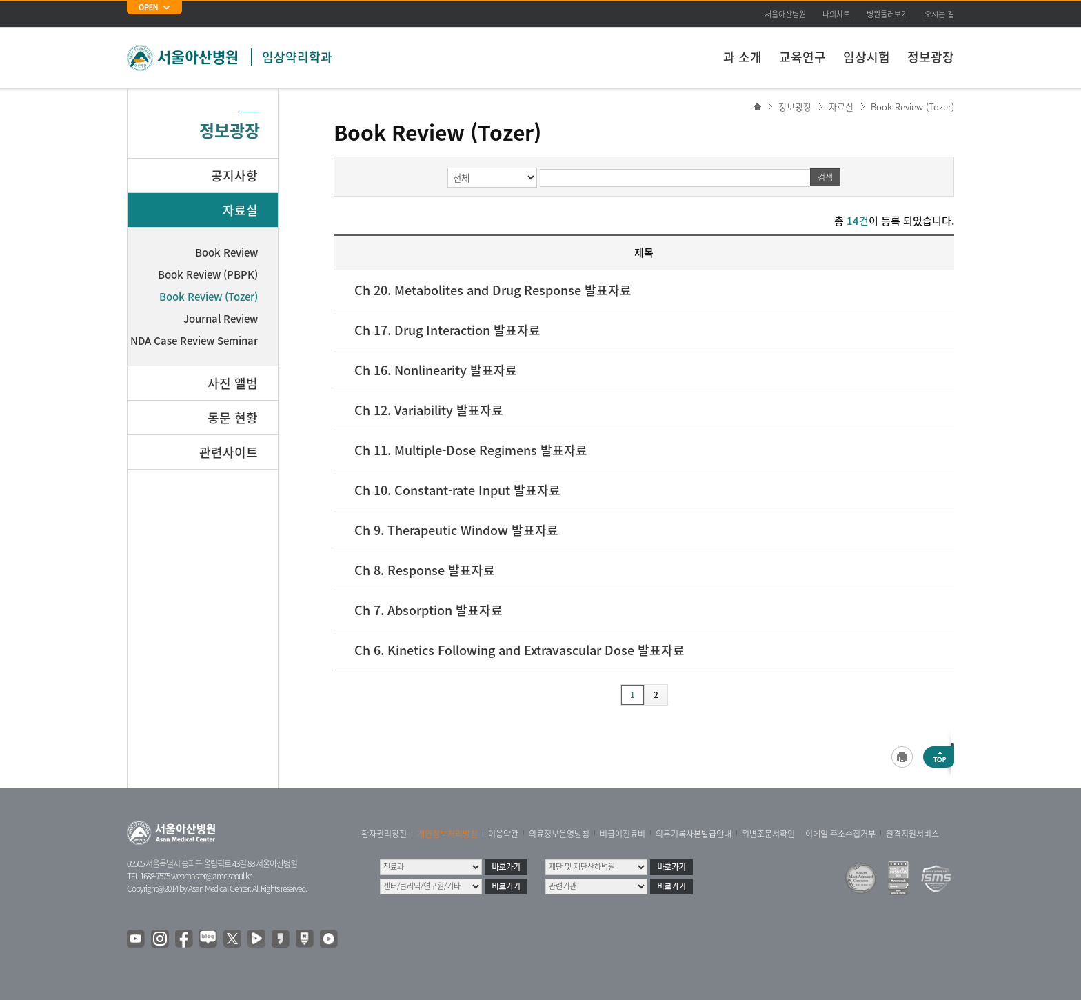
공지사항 (234, 175)
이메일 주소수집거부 (840, 834)
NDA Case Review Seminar (194, 340)
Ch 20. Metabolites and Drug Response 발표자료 (493, 290)
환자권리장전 (384, 834)
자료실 (841, 106)
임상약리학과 (297, 57)
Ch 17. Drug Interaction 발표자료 (447, 330)
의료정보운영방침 (559, 834)
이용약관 (503, 834)
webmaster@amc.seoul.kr (211, 876)
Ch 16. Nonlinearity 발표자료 (435, 370)
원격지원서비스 (912, 834)
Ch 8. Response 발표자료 (424, 570)
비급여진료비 (622, 834)
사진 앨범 (233, 383)
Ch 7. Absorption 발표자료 (428, 610)
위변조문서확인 (768, 834)
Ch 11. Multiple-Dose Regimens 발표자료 (470, 450)
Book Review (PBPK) (208, 274)
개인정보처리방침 (447, 834)
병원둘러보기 (887, 14)
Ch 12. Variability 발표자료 (428, 410)
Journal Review (220, 318)
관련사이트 (228, 452)
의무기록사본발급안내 (693, 834)
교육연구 (802, 57)
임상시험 (866, 57)
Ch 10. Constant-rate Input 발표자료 (457, 490)
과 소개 (742, 57)
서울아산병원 (785, 14)
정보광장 (930, 57)
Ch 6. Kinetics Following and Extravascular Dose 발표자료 (519, 650)
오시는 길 (939, 14)
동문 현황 (233, 417)
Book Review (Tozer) (912, 106)
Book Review (226, 252)
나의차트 (836, 14)
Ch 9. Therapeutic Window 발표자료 (456, 530)
